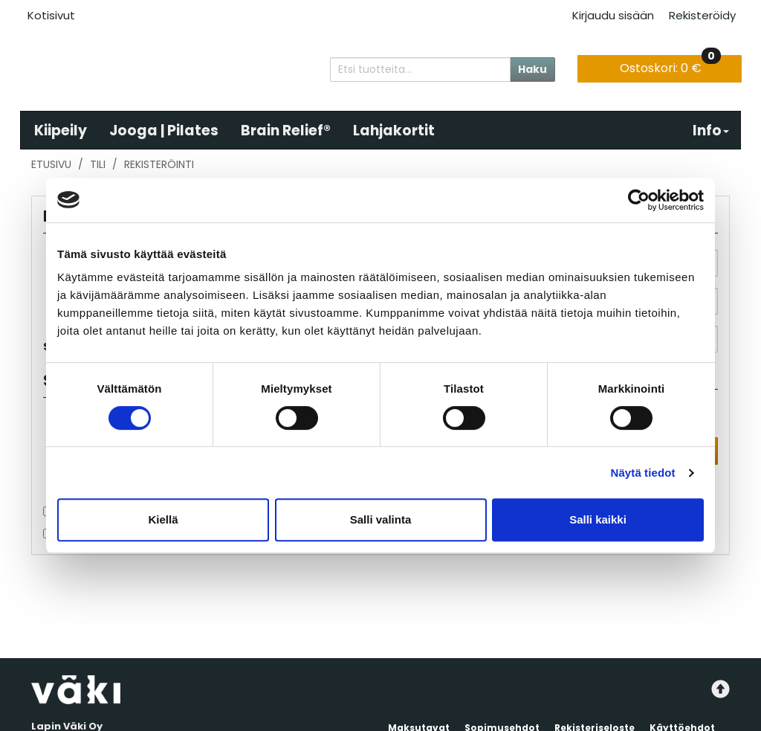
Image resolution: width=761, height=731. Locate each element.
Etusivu (51, 164)
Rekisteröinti (159, 164)
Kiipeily (60, 130)
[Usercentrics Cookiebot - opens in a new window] (639, 200)
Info (711, 130)
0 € (670, 66)
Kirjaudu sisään (613, 15)
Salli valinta (381, 519)
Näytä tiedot (643, 472)
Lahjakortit (394, 130)
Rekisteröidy (702, 15)
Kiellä (163, 519)
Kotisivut (51, 15)
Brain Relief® (286, 130)
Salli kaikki (597, 519)
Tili (98, 164)
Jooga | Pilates (163, 130)
